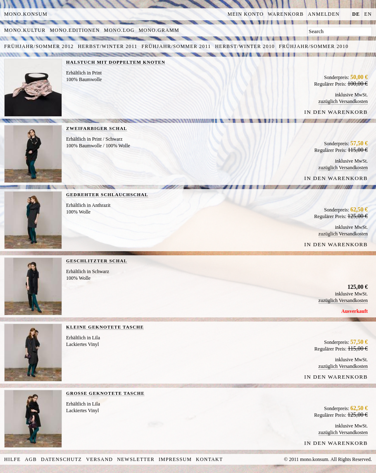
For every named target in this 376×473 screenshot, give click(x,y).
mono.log (119, 30)
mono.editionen (75, 30)
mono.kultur (24, 30)
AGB (31, 459)
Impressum (175, 459)
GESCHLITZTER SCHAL (96, 260)
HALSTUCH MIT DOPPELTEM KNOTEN (115, 62)
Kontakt (209, 459)
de (356, 14)
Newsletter (136, 459)
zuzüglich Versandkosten (343, 101)
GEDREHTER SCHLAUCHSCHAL (107, 194)
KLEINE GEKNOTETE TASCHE (105, 326)
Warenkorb (286, 14)
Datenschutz (61, 459)
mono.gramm (159, 30)
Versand (99, 459)
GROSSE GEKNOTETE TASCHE (105, 393)
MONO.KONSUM (26, 14)
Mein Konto (246, 14)
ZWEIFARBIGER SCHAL (96, 128)
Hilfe (12, 459)
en (368, 14)
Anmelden (324, 14)
